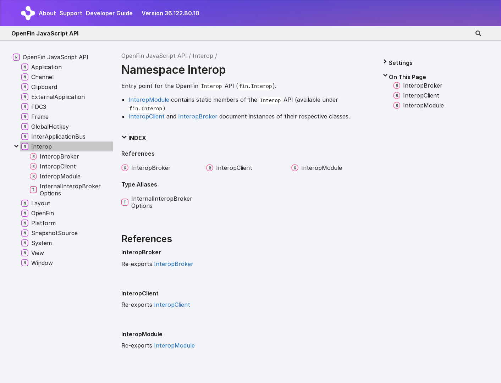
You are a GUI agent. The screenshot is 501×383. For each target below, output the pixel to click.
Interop (203, 55)
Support (71, 13)
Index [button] (133, 137)
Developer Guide (109, 13)
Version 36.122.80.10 (170, 13)
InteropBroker (198, 116)
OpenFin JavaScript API (44, 33)
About (47, 13)
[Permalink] (167, 252)
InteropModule (148, 99)
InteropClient (146, 116)
